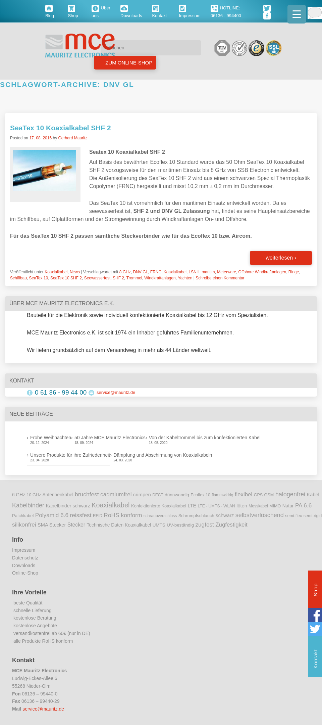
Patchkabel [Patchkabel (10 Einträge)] (23, 515)
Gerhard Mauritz (72, 138)
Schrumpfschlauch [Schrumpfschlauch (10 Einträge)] (196, 515)
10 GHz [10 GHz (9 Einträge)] (34, 495)
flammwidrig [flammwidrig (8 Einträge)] (222, 495)
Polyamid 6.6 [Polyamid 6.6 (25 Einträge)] (51, 515)
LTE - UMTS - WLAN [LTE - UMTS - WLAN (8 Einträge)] (216, 506)
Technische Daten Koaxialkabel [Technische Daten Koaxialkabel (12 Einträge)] (119, 525)
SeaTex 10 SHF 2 (66, 278)
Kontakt (315, 659)
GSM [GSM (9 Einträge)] (269, 495)
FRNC (155, 272)
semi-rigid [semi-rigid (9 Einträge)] (313, 515)
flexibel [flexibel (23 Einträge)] (243, 494)
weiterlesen (281, 258)
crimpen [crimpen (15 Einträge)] (142, 494)
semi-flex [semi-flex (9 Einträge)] (293, 515)
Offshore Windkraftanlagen (262, 272)
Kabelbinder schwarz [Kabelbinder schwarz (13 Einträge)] (68, 505)
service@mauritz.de (116, 392)
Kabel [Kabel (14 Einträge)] (313, 494)
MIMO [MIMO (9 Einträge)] (275, 506)
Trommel (134, 278)
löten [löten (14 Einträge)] (241, 505)
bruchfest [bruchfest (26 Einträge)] (87, 494)
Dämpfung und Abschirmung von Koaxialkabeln (162, 455)
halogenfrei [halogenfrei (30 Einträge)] (290, 494)
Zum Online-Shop (128, 62)
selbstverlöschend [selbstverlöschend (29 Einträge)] (259, 515)
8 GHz (125, 272)
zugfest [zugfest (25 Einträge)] (204, 524)
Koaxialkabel (56, 272)
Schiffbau (18, 278)
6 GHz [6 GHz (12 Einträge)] (18, 494)
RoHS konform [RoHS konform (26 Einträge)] (123, 515)
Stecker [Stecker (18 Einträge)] (76, 525)
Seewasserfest (97, 278)
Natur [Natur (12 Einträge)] (288, 505)
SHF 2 (118, 278)
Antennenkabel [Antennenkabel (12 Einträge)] (58, 494)
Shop (315, 590)
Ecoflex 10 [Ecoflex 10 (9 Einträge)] (200, 495)
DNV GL (140, 272)
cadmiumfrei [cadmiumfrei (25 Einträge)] (116, 494)
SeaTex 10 (38, 278)
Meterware (226, 272)
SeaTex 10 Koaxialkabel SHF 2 (60, 128)
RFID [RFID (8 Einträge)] (97, 515)
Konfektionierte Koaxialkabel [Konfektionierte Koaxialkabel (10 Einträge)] (158, 505)
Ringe (293, 272)
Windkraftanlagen (159, 278)
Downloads (23, 565)
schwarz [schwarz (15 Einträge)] (225, 515)
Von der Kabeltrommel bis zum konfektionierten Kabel (205, 437)
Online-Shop (25, 573)
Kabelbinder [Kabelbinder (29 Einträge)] (28, 505)
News (75, 272)
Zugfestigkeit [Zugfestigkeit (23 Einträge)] (231, 525)
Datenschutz (25, 557)
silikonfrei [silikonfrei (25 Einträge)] (24, 524)
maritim (208, 272)
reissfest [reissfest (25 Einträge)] (81, 515)
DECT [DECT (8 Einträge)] (157, 495)
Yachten (185, 278)
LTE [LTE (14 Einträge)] (192, 505)
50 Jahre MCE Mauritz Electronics (110, 437)
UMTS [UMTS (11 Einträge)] (159, 525)
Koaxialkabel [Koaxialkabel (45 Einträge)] (110, 505)
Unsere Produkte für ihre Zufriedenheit (70, 455)
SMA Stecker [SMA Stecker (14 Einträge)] (52, 525)
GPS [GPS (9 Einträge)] (258, 495)
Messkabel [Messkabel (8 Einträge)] (258, 506)
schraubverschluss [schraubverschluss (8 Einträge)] (160, 515)
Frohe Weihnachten (50, 437)
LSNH (194, 272)
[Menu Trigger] (296, 14)
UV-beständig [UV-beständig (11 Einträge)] (180, 525)
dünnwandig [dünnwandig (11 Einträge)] (177, 494)
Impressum (23, 550)
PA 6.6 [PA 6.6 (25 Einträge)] (303, 505)
